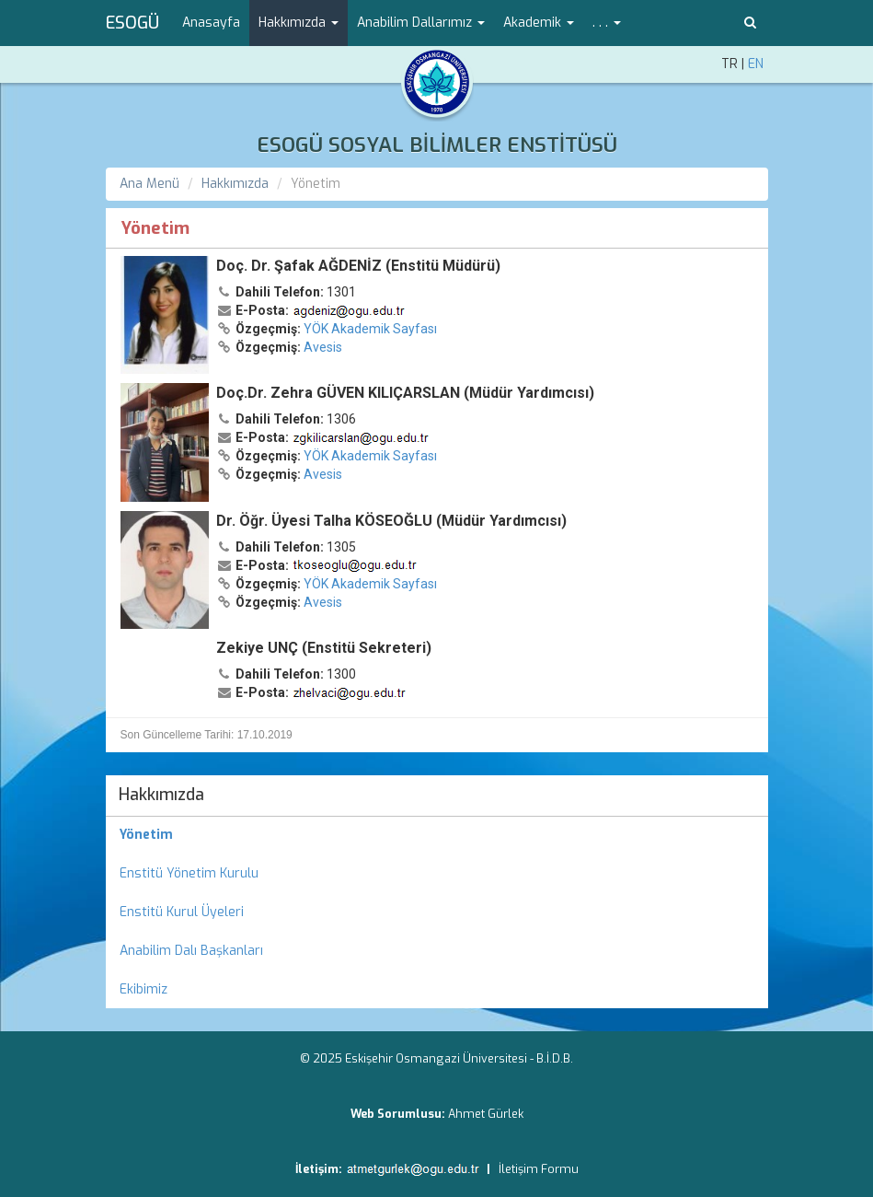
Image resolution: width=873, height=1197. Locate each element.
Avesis (323, 347)
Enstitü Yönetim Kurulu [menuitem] (189, 873)
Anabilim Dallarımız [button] (421, 22)
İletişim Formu (539, 1169)
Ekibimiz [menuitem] (143, 989)
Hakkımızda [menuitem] (161, 795)
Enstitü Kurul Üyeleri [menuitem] (182, 912)
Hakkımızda (235, 183)
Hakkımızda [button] (298, 22)
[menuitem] (437, 835)
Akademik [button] (538, 22)
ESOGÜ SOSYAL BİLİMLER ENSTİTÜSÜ (437, 145)
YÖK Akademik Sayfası (370, 328)
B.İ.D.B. (554, 1058)
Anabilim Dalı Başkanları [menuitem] (191, 950)
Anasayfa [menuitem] (211, 22)
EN (756, 64)
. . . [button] (606, 22)
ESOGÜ (132, 23)
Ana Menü (149, 183)
